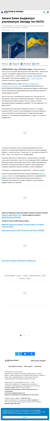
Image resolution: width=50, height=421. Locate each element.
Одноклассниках (8, 217)
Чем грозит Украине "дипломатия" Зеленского (19, 261)
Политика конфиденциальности (15, 393)
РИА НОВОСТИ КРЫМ (15, 367)
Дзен (10, 215)
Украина (25, 275)
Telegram (5, 215)
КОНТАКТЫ (37, 367)
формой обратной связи (12, 404)
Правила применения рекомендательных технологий (21, 395)
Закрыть (25, 417)
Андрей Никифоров (10, 275)
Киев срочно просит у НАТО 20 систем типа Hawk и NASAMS (23, 230)
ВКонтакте (18, 215)
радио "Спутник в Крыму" (34, 78)
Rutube (18, 217)
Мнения (19, 275)
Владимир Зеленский (34, 275)
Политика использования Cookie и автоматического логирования (21, 390)
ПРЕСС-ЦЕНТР (28, 367)
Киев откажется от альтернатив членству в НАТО (20, 85)
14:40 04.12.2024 (6, 30)
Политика (22, 278)
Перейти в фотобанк (20, 59)
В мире (28, 278)
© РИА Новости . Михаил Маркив (9, 59)
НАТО (43, 275)
